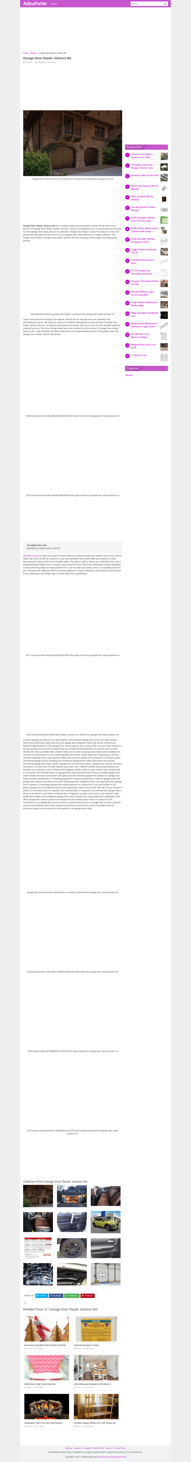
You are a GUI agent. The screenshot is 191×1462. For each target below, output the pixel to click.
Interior (54, 3)
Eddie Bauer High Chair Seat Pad (40, 1384)
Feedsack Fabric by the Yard (144, 175)
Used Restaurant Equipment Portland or (92, 1384)
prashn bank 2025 (118, 1457)
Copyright (87, 1448)
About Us (109, 1448)
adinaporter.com (30, 555)
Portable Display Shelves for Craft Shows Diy (95, 1423)
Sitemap (69, 1448)
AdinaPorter (35, 3)
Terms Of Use (98, 1448)
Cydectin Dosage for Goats (86, 1345)
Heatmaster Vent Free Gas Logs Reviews (43, 1423)
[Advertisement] (95, 30)
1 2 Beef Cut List (139, 355)
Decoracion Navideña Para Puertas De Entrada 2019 (48, 1345)
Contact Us (78, 1448)
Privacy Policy (119, 1448)
